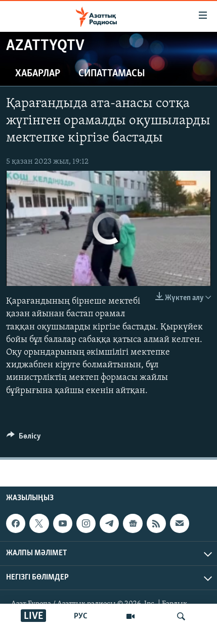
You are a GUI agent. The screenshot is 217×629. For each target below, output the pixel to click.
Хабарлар (37, 74)
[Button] (24, 438)
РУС (81, 616)
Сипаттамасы (111, 74)
